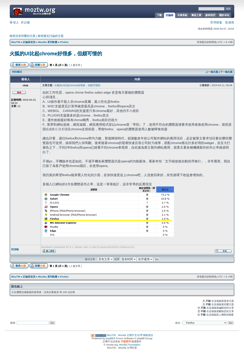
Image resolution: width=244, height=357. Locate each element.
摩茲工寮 (196, 15)
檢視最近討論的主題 (51, 35)
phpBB (109, 338)
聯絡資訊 (148, 335)
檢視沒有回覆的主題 (22, 35)
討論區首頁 (29, 42)
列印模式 (17, 71)
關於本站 (224, 15)
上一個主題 (212, 71)
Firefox (64, 42)
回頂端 (15, 249)
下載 (159, 15)
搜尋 (229, 22)
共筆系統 (182, 15)
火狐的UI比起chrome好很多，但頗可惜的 (56, 53)
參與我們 (210, 15)
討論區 (169, 15)
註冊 (25, 22)
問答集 (216, 22)
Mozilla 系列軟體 (47, 42)
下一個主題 (226, 71)
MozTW (44, 11)
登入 (14, 22)
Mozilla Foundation (129, 344)
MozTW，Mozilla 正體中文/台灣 (124, 335)
